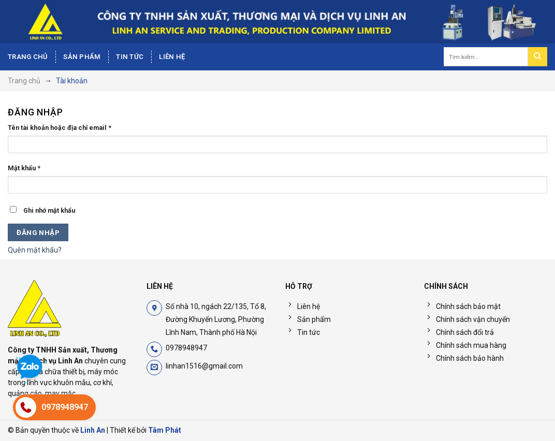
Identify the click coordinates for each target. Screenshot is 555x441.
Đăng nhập (38, 232)
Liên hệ (172, 57)
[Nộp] (537, 56)
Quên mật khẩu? (35, 250)
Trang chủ (28, 57)
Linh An (92, 430)
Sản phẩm (81, 57)
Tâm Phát (164, 430)
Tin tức (129, 57)
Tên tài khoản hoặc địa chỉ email (59, 127)
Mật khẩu (24, 168)
